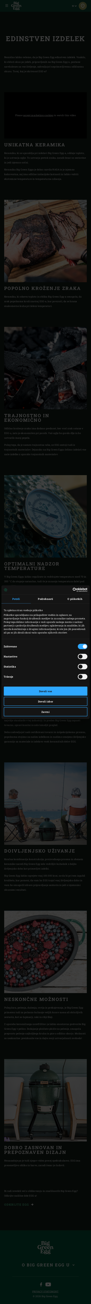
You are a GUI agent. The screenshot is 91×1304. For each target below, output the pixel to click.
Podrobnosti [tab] (45, 599)
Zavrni (45, 711)
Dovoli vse (45, 691)
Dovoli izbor (45, 701)
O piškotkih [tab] (74, 599)
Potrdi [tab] (16, 599)
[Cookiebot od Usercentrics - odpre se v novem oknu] (72, 590)
